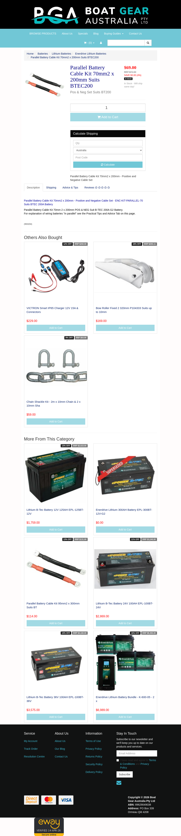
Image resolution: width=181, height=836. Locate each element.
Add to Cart (107, 117)
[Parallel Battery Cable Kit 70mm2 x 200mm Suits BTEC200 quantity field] (108, 108)
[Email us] (118, 782)
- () (89, 42)
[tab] (33, 187)
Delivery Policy (94, 772)
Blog (96, 33)
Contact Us (135, 33)
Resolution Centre (34, 756)
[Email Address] (136, 753)
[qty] (108, 143)
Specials (83, 33)
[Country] (108, 150)
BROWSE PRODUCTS (43, 33)
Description (33, 187)
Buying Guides (114, 33)
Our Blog (60, 748)
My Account (30, 741)
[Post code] (108, 157)
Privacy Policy (94, 748)
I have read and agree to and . (136, 764)
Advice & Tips (70, 187)
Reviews (97, 187)
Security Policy (94, 764)
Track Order (31, 748)
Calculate (108, 164)
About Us (67, 33)
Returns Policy (94, 756)
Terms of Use (93, 741)
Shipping (51, 187)
